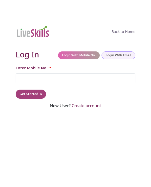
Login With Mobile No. (79, 55)
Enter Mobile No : (33, 67)
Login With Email (118, 55)
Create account (86, 106)
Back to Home (123, 31)
